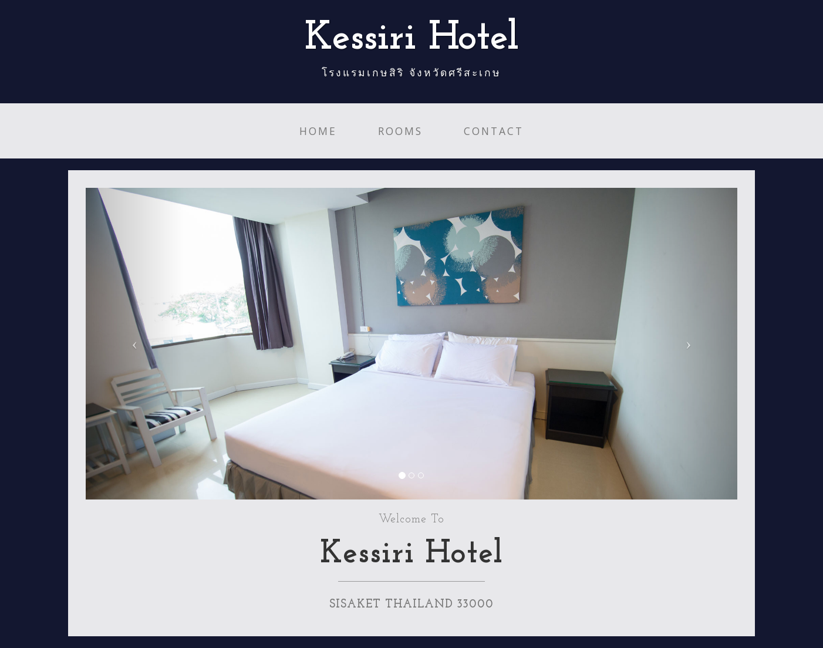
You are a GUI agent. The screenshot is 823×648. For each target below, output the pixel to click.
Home (318, 131)
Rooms (400, 131)
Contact (494, 131)
